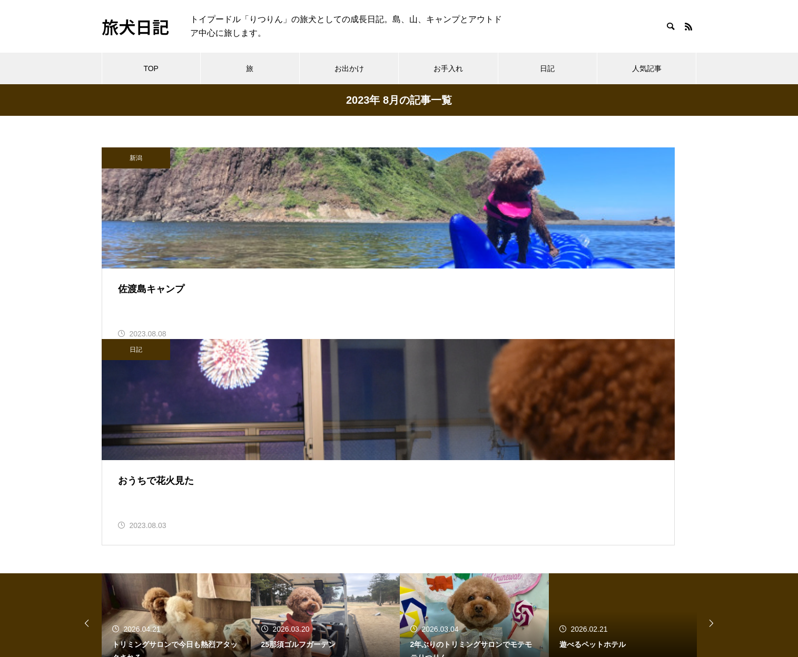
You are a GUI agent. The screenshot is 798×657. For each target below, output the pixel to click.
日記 (547, 68)
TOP (151, 68)
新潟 (136, 158)
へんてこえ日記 (131, 586)
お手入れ (448, 68)
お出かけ (349, 68)
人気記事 (647, 68)
